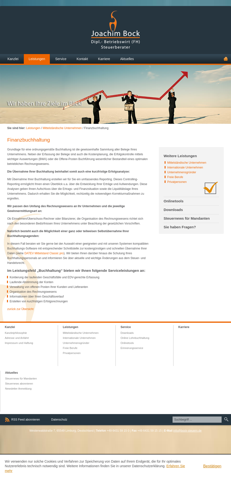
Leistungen (33, 128)
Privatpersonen (177, 182)
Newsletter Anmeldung (18, 388)
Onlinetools (127, 342)
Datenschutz (59, 419)
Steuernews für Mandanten (21, 378)
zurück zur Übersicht (20, 309)
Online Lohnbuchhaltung (135, 337)
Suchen (226, 419)
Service (126, 327)
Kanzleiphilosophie (16, 332)
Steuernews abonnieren (19, 383)
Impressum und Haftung (19, 342)
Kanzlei (10, 327)
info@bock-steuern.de (187, 430)
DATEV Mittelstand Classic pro (44, 253)
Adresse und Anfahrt (17, 337)
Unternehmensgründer (181, 172)
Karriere (183, 327)
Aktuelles (11, 372)
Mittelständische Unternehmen (62, 128)
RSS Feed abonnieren (25, 419)
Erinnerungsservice (132, 348)
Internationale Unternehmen (185, 167)
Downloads (127, 332)
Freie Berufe (175, 177)
